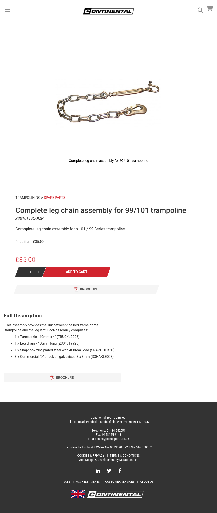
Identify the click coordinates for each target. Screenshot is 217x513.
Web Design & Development (97, 460)
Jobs (66, 481)
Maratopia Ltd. (128, 460)
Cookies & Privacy (91, 455)
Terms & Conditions (125, 455)
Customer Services (120, 481)
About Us (147, 481)
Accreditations (88, 481)
